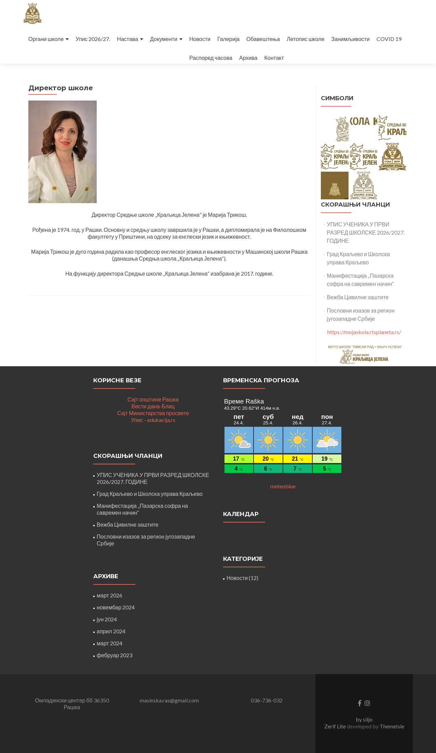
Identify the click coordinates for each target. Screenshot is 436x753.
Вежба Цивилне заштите (358, 297)
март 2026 (109, 595)
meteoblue (283, 486)
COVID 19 (389, 39)
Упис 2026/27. (93, 39)
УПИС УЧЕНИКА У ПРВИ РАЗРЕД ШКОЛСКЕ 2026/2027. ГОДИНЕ (366, 232)
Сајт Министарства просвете (153, 413)
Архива (248, 57)
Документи (163, 39)
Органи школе (46, 39)
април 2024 (111, 631)
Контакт (274, 57)
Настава (127, 39)
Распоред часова (210, 57)
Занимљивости (350, 39)
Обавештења (263, 39)
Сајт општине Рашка (153, 399)
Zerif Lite (335, 726)
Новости (199, 39)
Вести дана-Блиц (153, 406)
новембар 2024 (116, 607)
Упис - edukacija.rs (153, 420)
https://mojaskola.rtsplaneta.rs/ (364, 332)
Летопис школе (305, 39)
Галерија (228, 39)
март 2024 (109, 643)
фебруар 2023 (114, 655)
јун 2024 (107, 619)
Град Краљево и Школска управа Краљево (150, 493)
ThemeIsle (392, 726)
